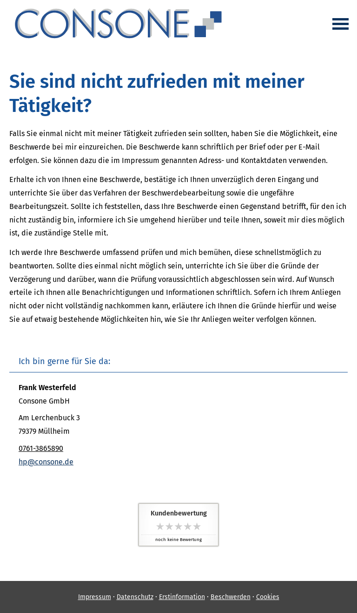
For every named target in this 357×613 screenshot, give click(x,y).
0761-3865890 (41, 448)
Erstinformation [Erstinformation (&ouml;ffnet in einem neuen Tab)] (182, 597)
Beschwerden (231, 597)
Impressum (94, 597)
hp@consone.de (46, 461)
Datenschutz (135, 597)
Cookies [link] (267, 597)
